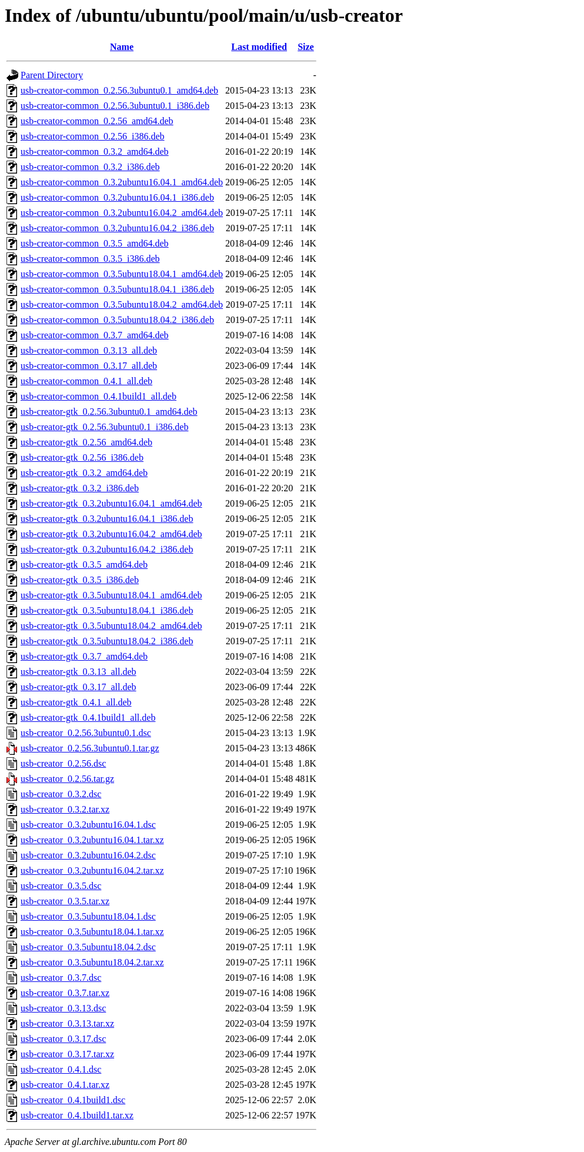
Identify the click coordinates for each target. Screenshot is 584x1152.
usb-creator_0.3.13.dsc (63, 1008)
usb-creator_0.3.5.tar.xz (65, 901)
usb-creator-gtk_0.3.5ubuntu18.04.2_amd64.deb (111, 626)
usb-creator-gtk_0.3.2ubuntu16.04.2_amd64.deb (111, 534)
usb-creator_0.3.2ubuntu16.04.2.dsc (88, 855)
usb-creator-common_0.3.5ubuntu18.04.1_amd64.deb (122, 274)
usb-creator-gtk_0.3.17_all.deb (78, 687)
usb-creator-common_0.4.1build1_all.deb (98, 396)
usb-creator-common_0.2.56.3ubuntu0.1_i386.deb (115, 106)
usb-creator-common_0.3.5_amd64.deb (95, 243)
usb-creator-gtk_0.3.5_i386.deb (80, 580)
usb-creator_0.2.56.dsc (63, 763)
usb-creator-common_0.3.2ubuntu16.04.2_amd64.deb (122, 213)
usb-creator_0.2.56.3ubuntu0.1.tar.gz (90, 748)
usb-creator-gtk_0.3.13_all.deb (78, 672)
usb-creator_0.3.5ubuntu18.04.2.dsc (88, 947)
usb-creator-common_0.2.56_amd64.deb (97, 121)
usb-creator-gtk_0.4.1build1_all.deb (88, 717)
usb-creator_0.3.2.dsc (61, 794)
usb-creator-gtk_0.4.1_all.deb (76, 702)
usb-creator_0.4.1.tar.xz (65, 1085)
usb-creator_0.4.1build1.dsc (73, 1100)
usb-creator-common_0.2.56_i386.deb (93, 136)
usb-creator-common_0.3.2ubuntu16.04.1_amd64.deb (122, 182)
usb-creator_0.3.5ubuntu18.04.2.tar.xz (92, 962)
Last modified (259, 47)
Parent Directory (52, 75)
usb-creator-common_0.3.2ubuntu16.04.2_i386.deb (117, 228)
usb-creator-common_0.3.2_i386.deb (90, 167)
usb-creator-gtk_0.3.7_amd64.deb (84, 656)
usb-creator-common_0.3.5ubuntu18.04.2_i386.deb (117, 320)
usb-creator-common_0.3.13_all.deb (89, 350)
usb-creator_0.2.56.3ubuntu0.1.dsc (86, 733)
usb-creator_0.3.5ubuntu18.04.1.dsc (88, 916)
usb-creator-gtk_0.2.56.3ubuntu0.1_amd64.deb (109, 412)
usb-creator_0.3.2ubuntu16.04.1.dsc (88, 825)
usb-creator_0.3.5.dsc (61, 886)
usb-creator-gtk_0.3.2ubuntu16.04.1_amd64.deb (111, 503)
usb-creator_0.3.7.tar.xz (65, 993)
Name (122, 47)
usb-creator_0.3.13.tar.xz (67, 1023)
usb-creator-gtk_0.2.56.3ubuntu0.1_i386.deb (104, 427)
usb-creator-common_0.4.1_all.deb (86, 381)
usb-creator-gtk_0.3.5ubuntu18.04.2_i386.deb (107, 641)
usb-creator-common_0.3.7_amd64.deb (95, 335)
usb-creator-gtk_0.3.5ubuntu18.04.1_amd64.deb (111, 595)
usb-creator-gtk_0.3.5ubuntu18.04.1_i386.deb (107, 610)
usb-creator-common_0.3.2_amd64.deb (95, 152)
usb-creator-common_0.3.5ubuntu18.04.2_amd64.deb (122, 304)
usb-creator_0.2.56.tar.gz (67, 779)
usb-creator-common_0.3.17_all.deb (89, 366)
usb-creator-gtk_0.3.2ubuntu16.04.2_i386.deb (107, 549)
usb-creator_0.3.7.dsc (61, 978)
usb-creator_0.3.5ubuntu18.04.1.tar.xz (92, 932)
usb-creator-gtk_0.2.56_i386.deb (82, 457)
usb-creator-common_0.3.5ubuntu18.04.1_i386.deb (117, 289)
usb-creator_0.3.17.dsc (63, 1039)
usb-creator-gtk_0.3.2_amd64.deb (84, 473)
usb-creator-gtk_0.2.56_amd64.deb (86, 442)
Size (306, 47)
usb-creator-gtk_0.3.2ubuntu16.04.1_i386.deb (107, 519)
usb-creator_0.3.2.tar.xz (65, 809)
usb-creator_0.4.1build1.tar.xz (77, 1115)
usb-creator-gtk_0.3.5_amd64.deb (84, 565)
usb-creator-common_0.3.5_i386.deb (90, 259)
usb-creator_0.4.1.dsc (61, 1069)
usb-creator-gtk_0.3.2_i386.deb (80, 488)
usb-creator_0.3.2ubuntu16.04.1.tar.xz (92, 840)
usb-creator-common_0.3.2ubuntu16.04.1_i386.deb (117, 197)
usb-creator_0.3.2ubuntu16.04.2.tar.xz (92, 870)
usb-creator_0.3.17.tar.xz (67, 1054)
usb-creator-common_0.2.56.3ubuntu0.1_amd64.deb (119, 90)
